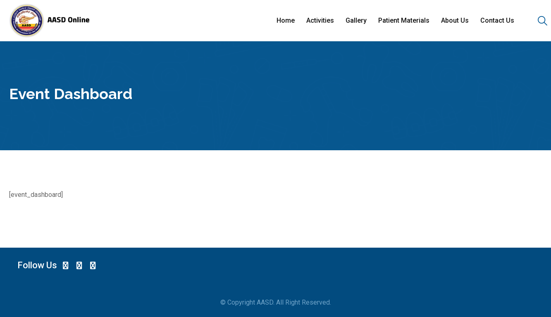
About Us (455, 20)
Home (286, 20)
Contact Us (497, 20)
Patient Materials (403, 20)
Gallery (356, 20)
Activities (320, 20)
